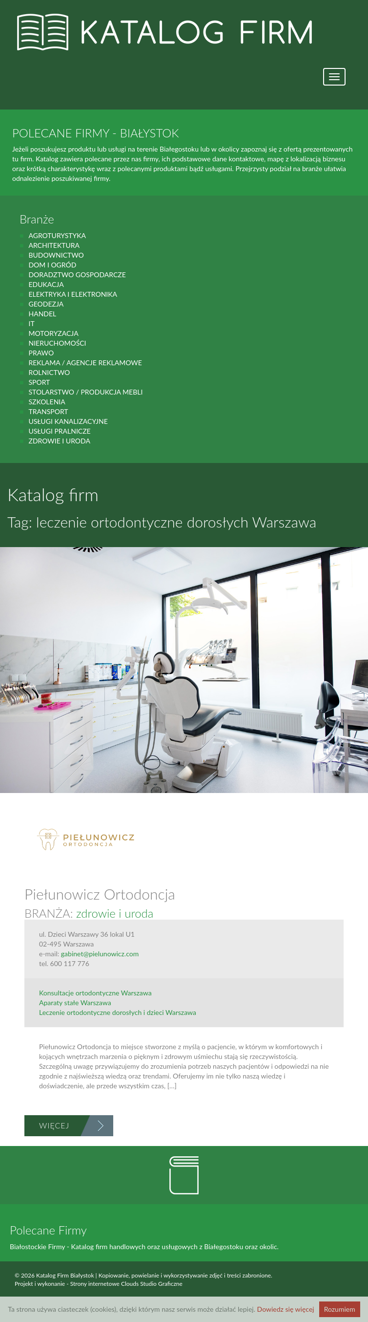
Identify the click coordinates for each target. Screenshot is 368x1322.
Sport (39, 382)
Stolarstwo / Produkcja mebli (85, 392)
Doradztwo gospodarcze (76, 274)
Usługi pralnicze (59, 431)
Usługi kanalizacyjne (67, 421)
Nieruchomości (57, 343)
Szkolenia (46, 401)
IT (31, 323)
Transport (48, 411)
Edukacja (45, 284)
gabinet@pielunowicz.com (100, 953)
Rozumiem (339, 1309)
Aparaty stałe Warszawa (75, 1002)
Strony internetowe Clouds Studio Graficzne (126, 1283)
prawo (41, 353)
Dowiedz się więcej (285, 1309)
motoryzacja (53, 333)
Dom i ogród (52, 265)
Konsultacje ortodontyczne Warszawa (95, 993)
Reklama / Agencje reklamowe (85, 362)
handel (42, 313)
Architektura (54, 245)
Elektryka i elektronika (72, 294)
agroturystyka (57, 235)
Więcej (54, 1125)
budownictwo (55, 255)
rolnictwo (49, 372)
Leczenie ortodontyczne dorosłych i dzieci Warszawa (117, 1012)
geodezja (45, 304)
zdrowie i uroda (59, 441)
